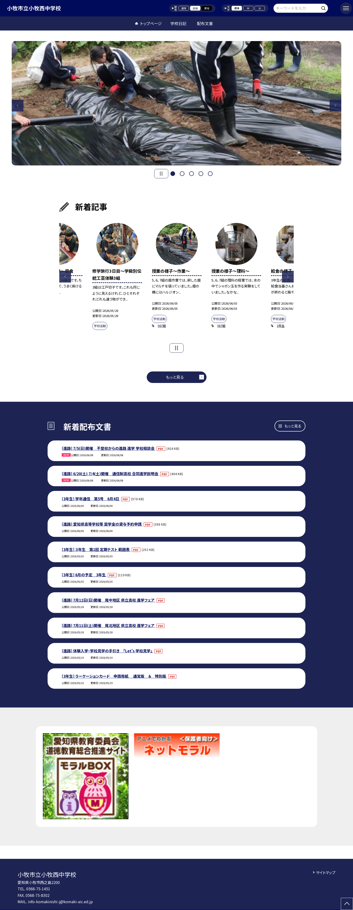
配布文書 (205, 23)
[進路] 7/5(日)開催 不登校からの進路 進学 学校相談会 (108, 448)
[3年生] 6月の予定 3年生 (84, 574)
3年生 (281, 325)
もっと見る (175, 377)
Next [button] (335, 105)
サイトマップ (325, 872)
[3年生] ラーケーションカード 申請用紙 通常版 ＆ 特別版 (114, 676)
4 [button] (201, 173)
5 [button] (210, 173)
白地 (195, 8)
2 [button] (182, 173)
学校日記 (178, 23)
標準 (236, 8)
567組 (162, 325)
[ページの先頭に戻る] (347, 904)
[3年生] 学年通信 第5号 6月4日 (91, 498)
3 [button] (191, 173)
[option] (176, 103)
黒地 (206, 8)
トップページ (151, 23)
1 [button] (172, 173)
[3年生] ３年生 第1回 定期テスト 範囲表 (96, 549)
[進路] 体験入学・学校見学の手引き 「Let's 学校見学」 (107, 651)
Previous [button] (17, 105)
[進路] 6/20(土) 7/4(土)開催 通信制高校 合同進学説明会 (110, 473)
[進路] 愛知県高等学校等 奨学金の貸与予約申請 (102, 524)
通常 (183, 8)
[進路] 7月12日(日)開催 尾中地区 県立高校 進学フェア (108, 600)
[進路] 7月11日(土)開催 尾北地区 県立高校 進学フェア (108, 625)
